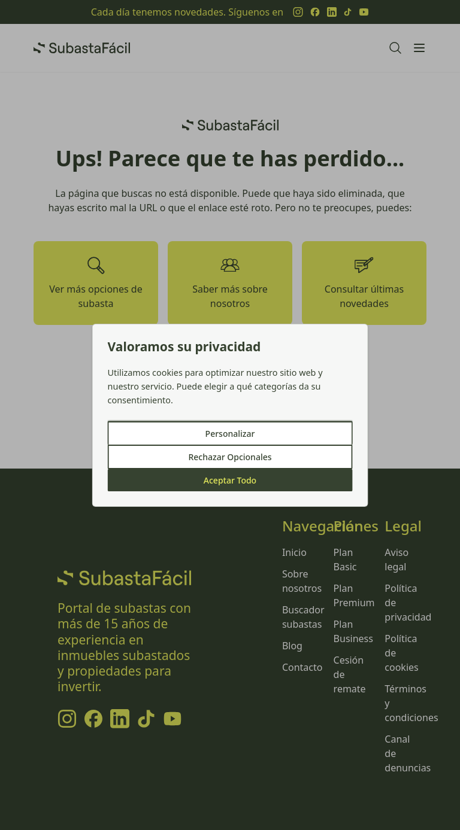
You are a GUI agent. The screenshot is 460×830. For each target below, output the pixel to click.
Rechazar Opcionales (229, 457)
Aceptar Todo (230, 480)
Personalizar (230, 433)
